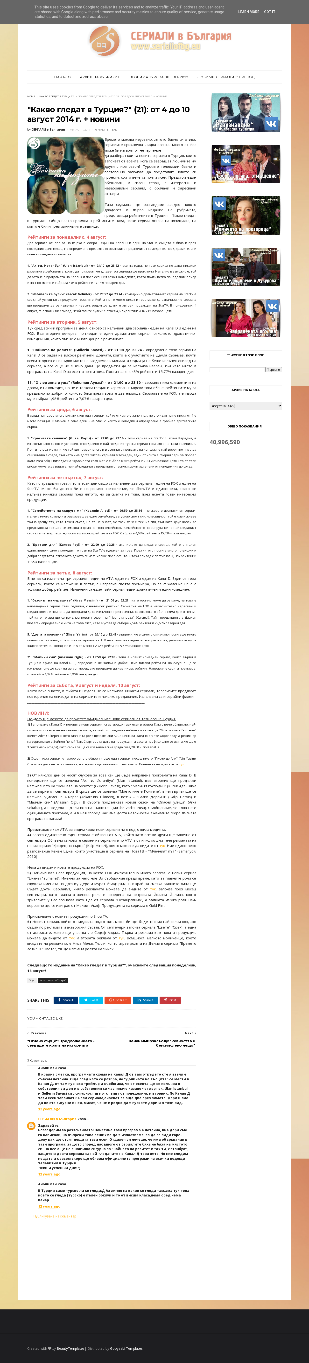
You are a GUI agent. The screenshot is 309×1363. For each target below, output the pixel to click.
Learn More (248, 12)
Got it (269, 12)
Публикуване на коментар (54, 1216)
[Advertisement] (111, 1259)
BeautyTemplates (70, 1348)
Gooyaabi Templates (126, 1348)
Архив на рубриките (101, 77)
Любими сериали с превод (226, 77)
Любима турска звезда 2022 (159, 77)
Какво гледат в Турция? (56, 96)
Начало (62, 77)
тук (181, 764)
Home (31, 96)
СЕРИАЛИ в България (57, 1119)
